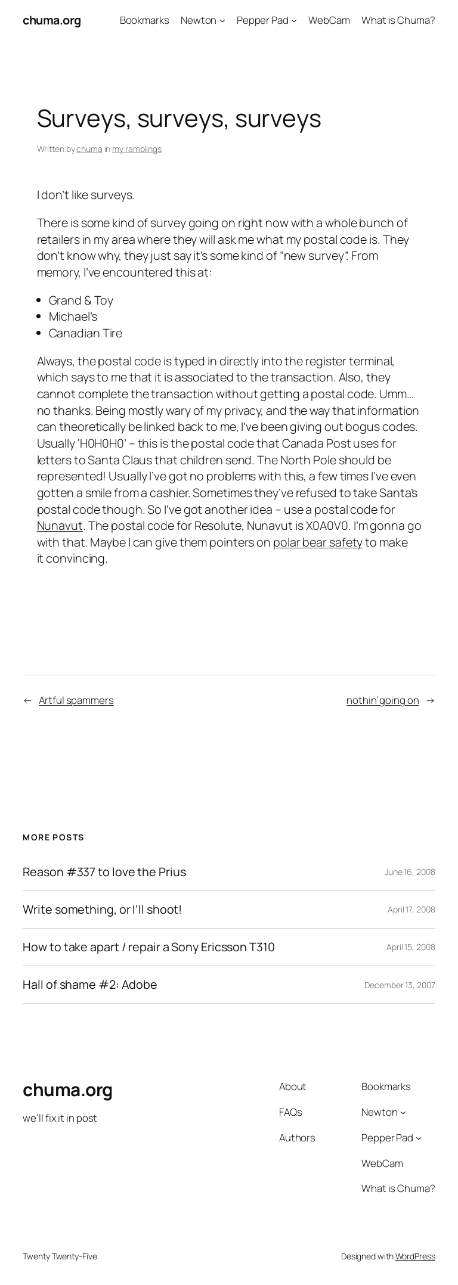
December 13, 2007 (399, 985)
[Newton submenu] (222, 20)
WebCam (328, 20)
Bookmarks (144, 20)
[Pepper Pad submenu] (294, 20)
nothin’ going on (382, 700)
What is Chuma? (398, 20)
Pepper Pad (263, 20)
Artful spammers (76, 700)
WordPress (415, 1256)
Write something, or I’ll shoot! (102, 909)
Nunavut (60, 525)
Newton (198, 20)
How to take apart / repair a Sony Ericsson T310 (148, 947)
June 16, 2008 (410, 871)
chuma (89, 148)
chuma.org (52, 20)
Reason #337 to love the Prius (104, 872)
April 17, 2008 (411, 909)
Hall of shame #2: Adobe (90, 984)
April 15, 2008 (410, 946)
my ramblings (137, 148)
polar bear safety (318, 542)
